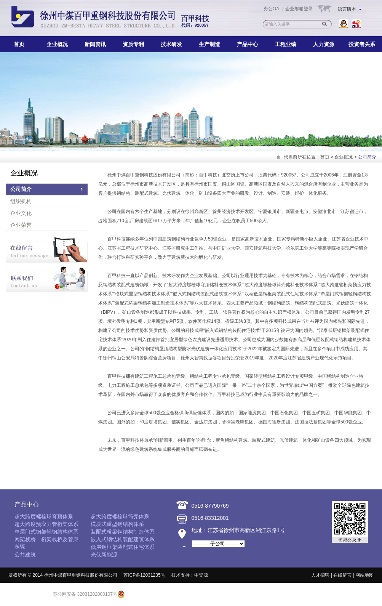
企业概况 (57, 44)
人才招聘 (320, 575)
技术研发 (171, 44)
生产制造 (209, 44)
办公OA (272, 8)
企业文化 (21, 213)
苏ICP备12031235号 (144, 575)
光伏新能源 (104, 554)
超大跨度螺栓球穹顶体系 (43, 516)
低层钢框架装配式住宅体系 (123, 547)
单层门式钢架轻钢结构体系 (46, 532)
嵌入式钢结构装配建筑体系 (123, 539)
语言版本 (350, 9)
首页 (19, 44)
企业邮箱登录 (299, 8)
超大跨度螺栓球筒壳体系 (120, 516)
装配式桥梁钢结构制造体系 (123, 532)
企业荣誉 (21, 225)
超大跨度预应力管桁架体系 (46, 524)
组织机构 (21, 201)
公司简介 (21, 189)
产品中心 (247, 44)
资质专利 (133, 44)
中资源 (201, 575)
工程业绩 (285, 44)
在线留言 (342, 575)
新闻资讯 (95, 44)
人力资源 (323, 44)
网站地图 (364, 575)
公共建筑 (25, 554)
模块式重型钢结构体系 (117, 524)
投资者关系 (361, 44)
